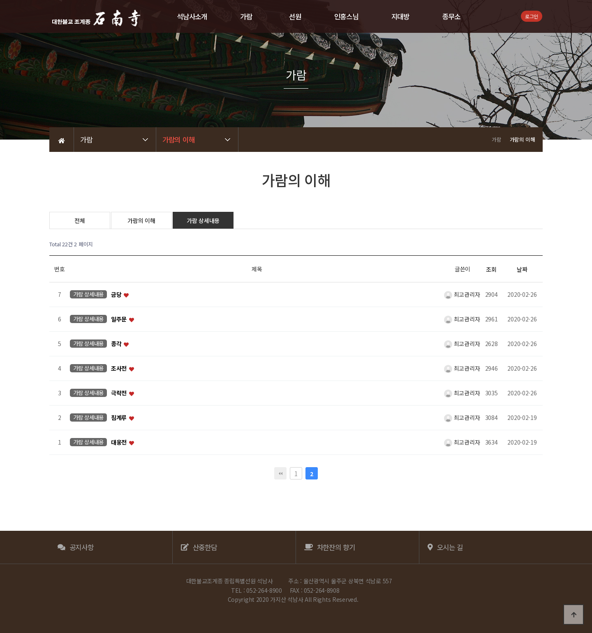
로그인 (531, 16)
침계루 (119, 418)
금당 (117, 295)
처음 (280, 473)
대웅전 (119, 442)
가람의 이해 (141, 220)
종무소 (451, 16)
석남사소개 (192, 16)
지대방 (400, 16)
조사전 (119, 369)
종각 (117, 344)
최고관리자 (462, 294)
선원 (295, 16)
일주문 (119, 319)
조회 (491, 269)
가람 (246, 16)
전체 (79, 220)
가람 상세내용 (203, 220)
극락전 (119, 393)
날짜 (522, 269)
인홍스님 (346, 16)
